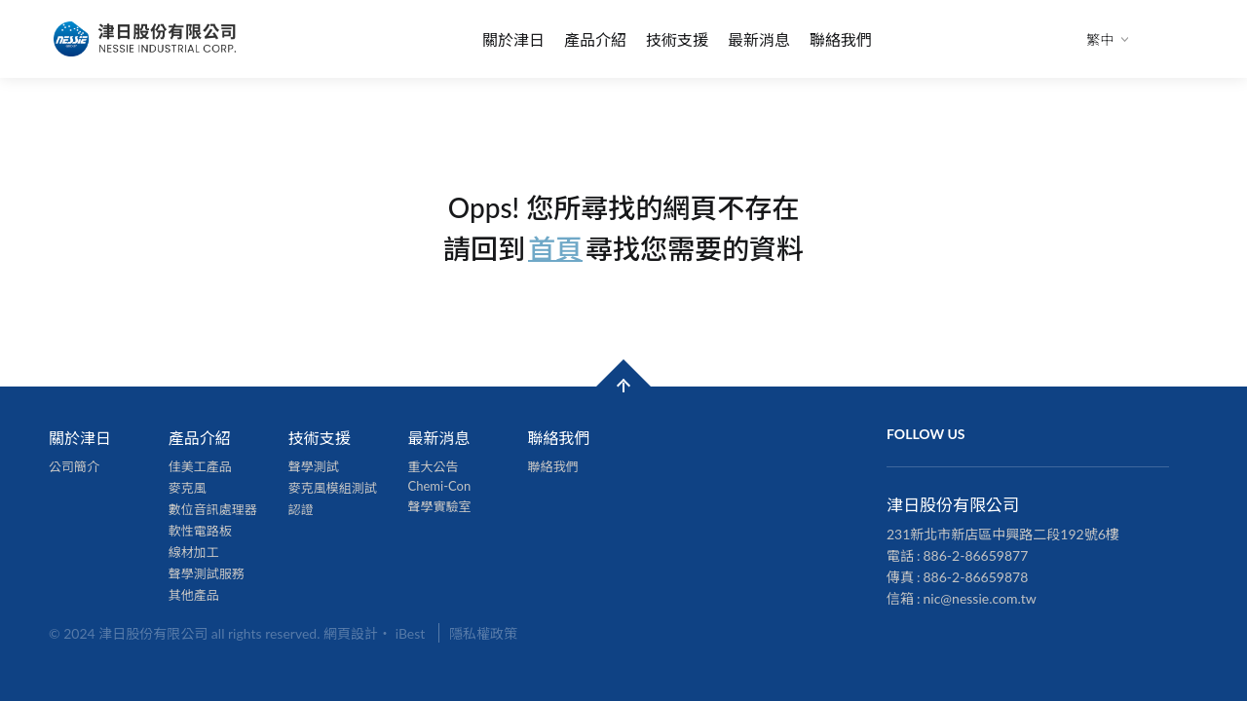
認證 (301, 509)
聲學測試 (313, 466)
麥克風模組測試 (332, 488)
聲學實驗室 (440, 506)
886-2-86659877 (976, 555)
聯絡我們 (841, 39)
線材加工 (194, 552)
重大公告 (433, 466)
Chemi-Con (440, 486)
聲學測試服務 (207, 573)
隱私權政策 (483, 633)
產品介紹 (595, 39)
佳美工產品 (200, 466)
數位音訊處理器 (213, 509)
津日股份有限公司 (146, 38)
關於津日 (513, 39)
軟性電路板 (200, 530)
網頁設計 (350, 633)
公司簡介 (74, 466)
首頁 (555, 247)
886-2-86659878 (976, 577)
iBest (411, 633)
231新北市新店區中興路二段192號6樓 (1003, 534)
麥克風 (188, 488)
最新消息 (759, 39)
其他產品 (194, 595)
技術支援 (677, 39)
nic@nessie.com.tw (980, 598)
